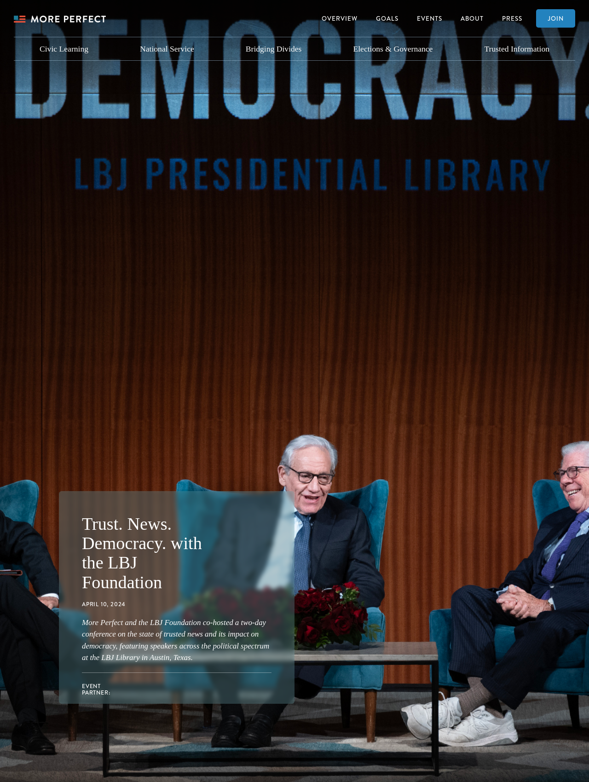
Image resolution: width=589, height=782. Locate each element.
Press (512, 18)
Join (556, 18)
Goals (387, 18)
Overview (340, 18)
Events (429, 18)
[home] (60, 18)
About (472, 18)
